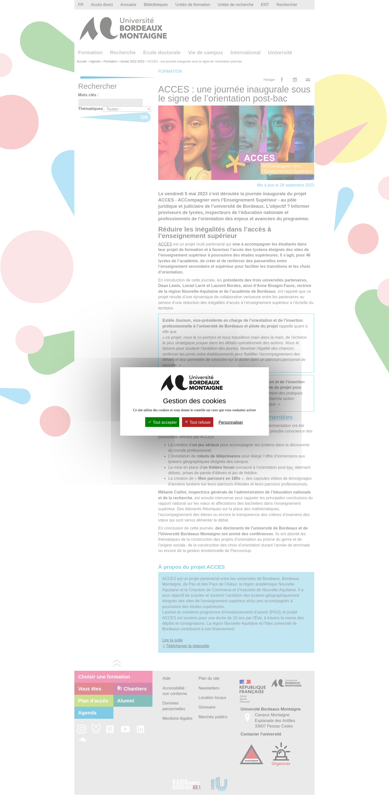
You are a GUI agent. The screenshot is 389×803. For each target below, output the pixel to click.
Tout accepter (162, 422)
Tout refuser (197, 422)
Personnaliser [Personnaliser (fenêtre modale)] (231, 422)
